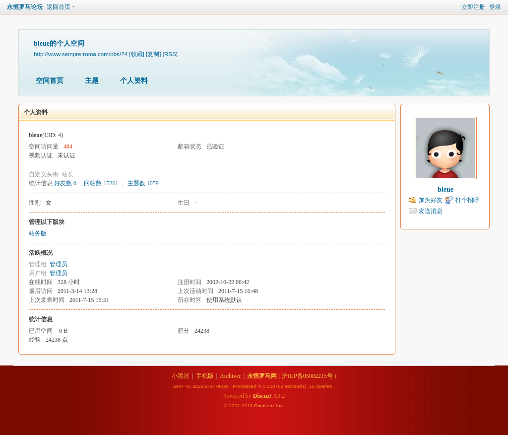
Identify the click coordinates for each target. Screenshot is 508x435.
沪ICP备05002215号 (307, 375)
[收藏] (136, 54)
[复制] (153, 54)
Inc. (280, 405)
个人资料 (134, 80)
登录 (495, 6)
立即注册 (473, 6)
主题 (92, 80)
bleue (445, 189)
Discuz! (262, 395)
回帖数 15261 (101, 183)
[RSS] (170, 54)
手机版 (205, 375)
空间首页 (50, 80)
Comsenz (265, 405)
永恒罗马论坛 (25, 6)
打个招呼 (467, 200)
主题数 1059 (143, 183)
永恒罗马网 (262, 375)
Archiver (230, 375)
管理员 (58, 264)
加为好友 (431, 200)
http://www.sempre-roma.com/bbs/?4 (80, 54)
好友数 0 (65, 183)
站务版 (38, 233)
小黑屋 (181, 375)
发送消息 (431, 211)
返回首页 (58, 6)
